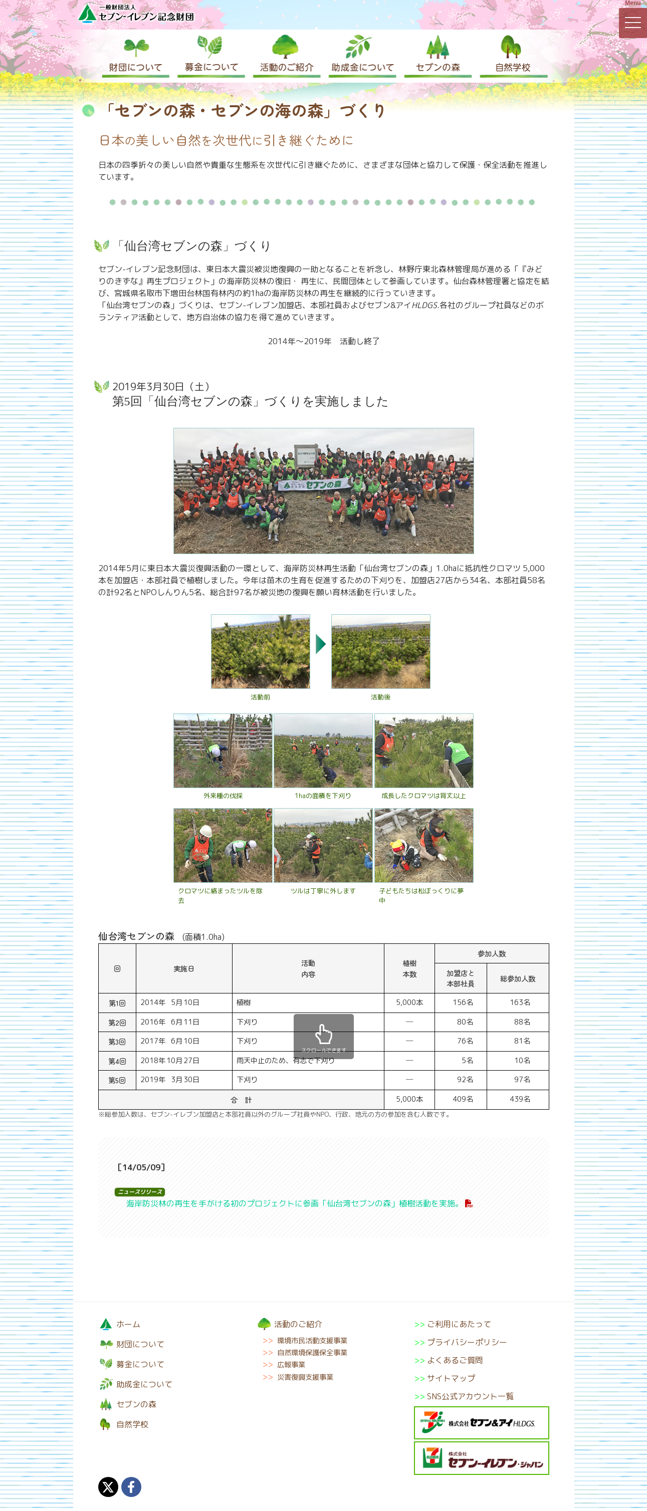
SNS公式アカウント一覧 (470, 1396)
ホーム (128, 1324)
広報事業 (291, 1365)
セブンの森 (436, 56)
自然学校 (511, 56)
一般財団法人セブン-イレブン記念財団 (135, 13)
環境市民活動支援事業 (312, 1341)
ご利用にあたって (459, 1324)
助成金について (360, 56)
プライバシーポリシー (467, 1342)
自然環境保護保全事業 (312, 1353)
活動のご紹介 (285, 56)
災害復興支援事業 (305, 1377)
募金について (210, 56)
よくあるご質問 (455, 1360)
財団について (135, 56)
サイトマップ (451, 1378)
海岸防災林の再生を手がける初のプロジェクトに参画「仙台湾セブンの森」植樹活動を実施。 (294, 1203)
